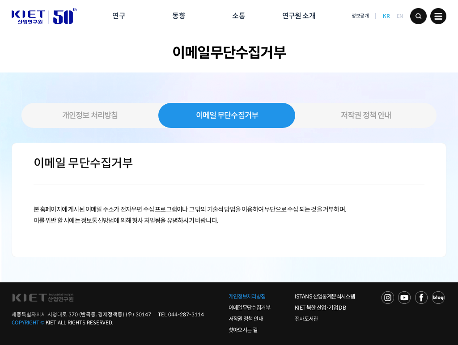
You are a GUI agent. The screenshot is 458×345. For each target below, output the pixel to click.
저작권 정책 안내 (366, 115)
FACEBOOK (421, 297)
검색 (418, 16)
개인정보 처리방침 (90, 115)
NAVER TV (388, 297)
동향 (178, 16)
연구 (118, 16)
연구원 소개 (298, 16)
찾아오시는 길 (243, 330)
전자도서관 (306, 319)
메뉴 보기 (438, 16)
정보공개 (360, 16)
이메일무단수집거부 (249, 307)
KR (386, 16)
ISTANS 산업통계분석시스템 (325, 296)
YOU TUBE (404, 297)
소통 (238, 16)
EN (400, 16)
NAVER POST (438, 297)
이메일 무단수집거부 (227, 115)
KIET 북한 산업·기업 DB (320, 307)
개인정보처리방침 (247, 296)
